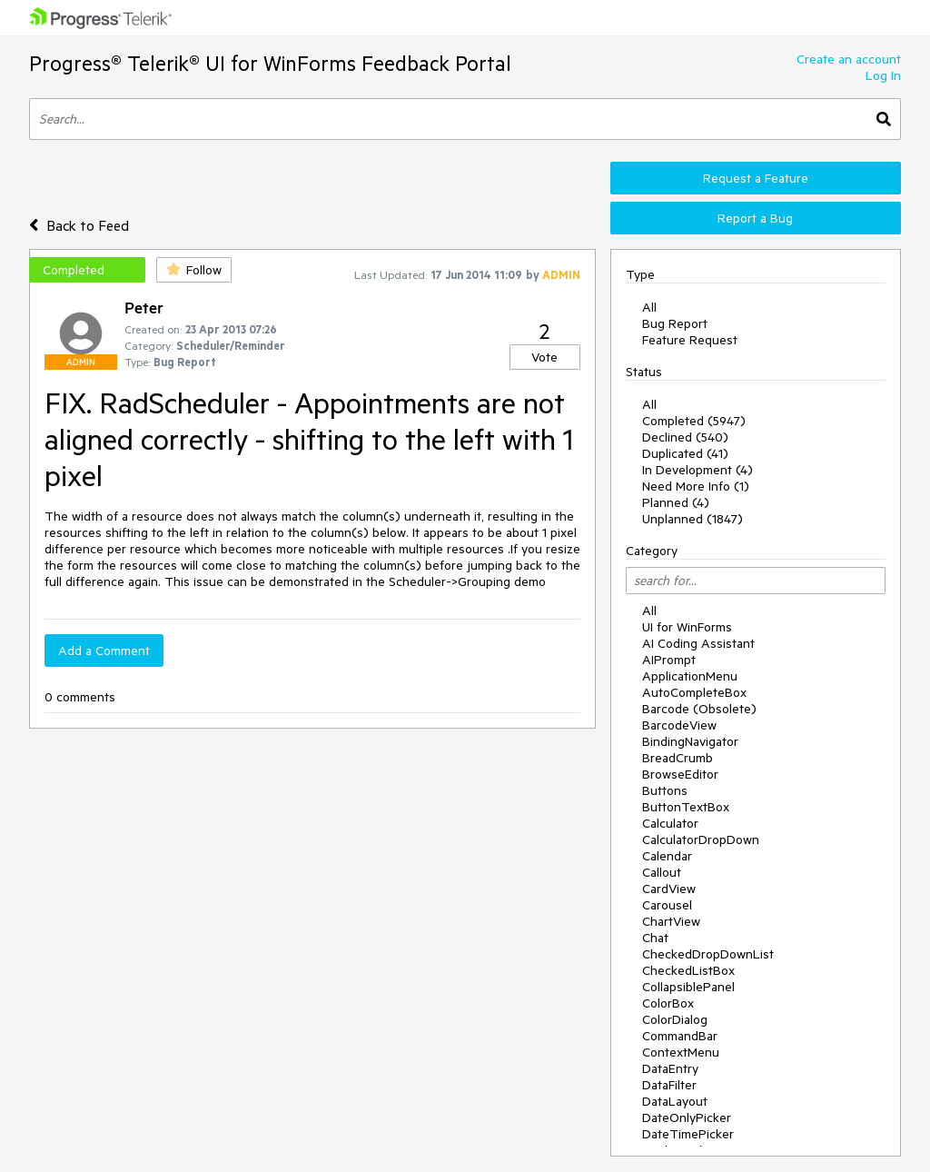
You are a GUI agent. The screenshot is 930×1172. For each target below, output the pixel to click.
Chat (655, 937)
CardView (669, 888)
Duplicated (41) (685, 453)
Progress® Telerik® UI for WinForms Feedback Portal (270, 63)
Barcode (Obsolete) (699, 708)
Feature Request (689, 340)
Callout (661, 872)
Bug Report (674, 323)
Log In (883, 75)
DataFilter (669, 1085)
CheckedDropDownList (708, 954)
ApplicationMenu (689, 676)
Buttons (665, 790)
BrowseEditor (680, 774)
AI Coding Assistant (698, 643)
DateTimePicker (688, 1134)
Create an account (848, 59)
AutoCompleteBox (694, 692)
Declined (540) (685, 437)
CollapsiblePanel (688, 986)
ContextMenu (680, 1052)
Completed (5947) (694, 420)
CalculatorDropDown (700, 839)
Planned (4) (675, 502)
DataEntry (670, 1068)
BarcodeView (679, 725)
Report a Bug (755, 218)
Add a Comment (104, 650)
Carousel (667, 905)
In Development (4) (697, 470)
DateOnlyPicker (686, 1117)
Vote (544, 357)
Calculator (670, 823)
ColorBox (668, 1003)
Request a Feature (755, 178)
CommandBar (679, 1036)
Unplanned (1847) (692, 519)
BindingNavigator (690, 741)
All (649, 307)
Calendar (667, 856)
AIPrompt (669, 659)
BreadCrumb (677, 758)
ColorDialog (674, 1019)
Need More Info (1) (695, 486)
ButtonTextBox (685, 807)
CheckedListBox (688, 970)
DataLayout (674, 1101)
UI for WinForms (687, 627)
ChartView (671, 921)
